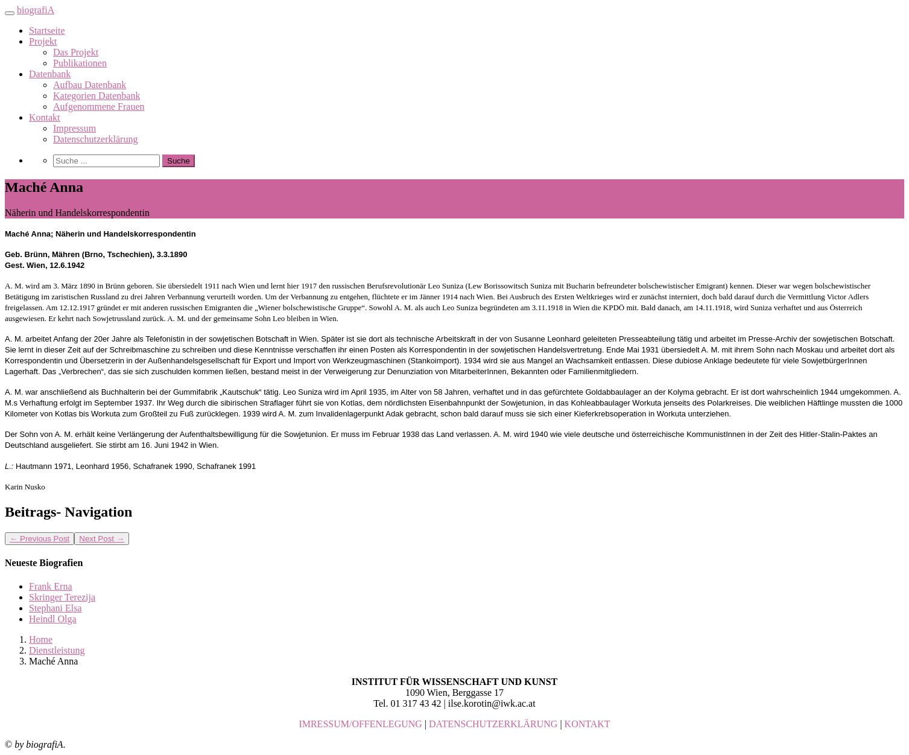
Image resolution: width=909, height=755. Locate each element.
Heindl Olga (53, 619)
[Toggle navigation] (9, 13)
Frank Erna (50, 586)
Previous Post (39, 538)
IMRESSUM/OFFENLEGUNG (360, 724)
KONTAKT (587, 724)
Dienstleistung (56, 650)
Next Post (101, 538)
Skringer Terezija (62, 597)
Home (40, 639)
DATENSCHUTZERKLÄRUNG (493, 724)
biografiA (35, 10)
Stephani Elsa (55, 608)
